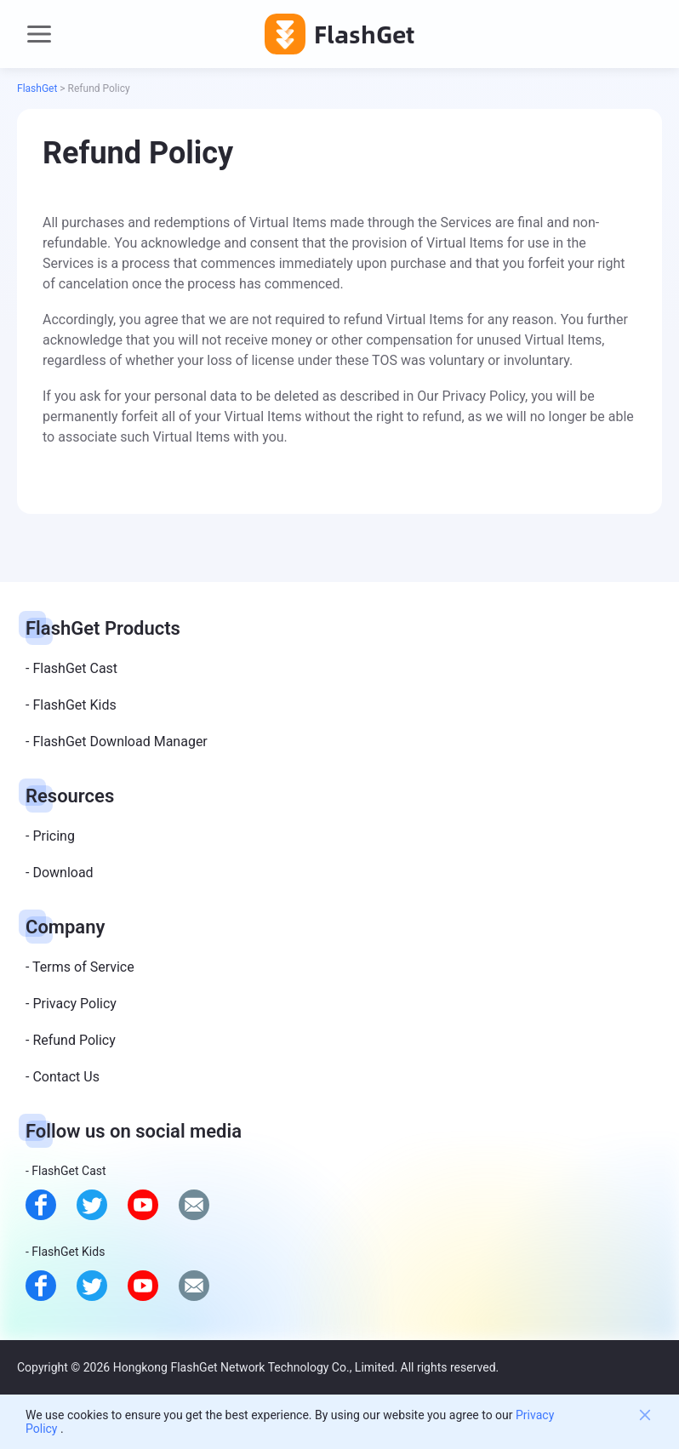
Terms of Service (83, 967)
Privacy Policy (74, 1003)
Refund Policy (73, 1040)
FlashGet (37, 88)
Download (62, 872)
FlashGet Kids (74, 705)
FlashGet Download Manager (119, 741)
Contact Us (66, 1077)
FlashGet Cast (74, 668)
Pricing (53, 836)
